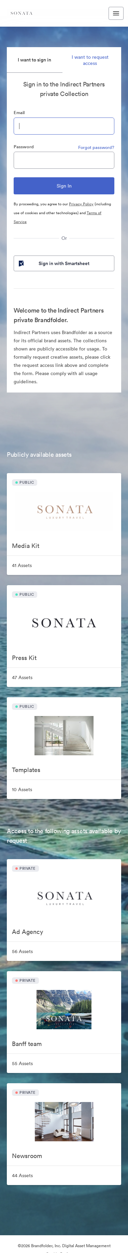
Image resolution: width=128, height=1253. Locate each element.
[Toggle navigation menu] (116, 13)
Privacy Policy (81, 204)
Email (19, 112)
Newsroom (27, 1156)
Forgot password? (96, 147)
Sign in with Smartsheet (53, 263)
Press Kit (24, 658)
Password (24, 147)
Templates (26, 770)
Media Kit (25, 546)
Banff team (27, 1044)
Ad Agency (27, 932)
